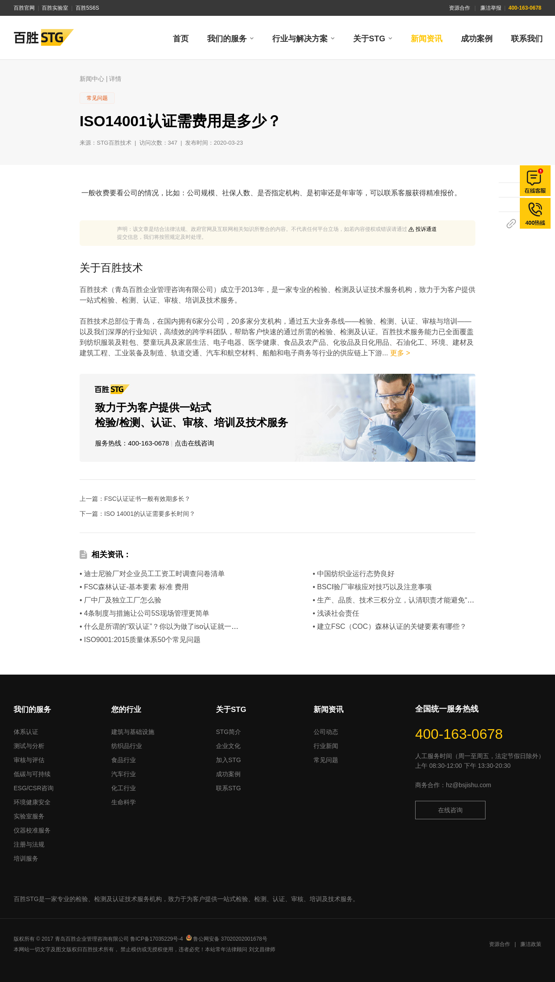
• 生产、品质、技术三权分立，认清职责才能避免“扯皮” (398, 600)
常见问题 (326, 759)
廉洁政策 (530, 944)
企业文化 (228, 745)
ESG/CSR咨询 (34, 788)
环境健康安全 (32, 802)
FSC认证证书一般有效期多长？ (147, 498)
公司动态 (326, 731)
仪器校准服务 (32, 830)
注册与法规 (29, 844)
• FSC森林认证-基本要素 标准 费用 (134, 587)
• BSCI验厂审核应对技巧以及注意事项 (372, 587)
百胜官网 (24, 8)
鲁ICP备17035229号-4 (156, 939)
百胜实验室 (55, 8)
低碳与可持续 (32, 774)
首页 (181, 38)
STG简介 (228, 731)
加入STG (228, 759)
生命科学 (123, 802)
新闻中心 (92, 78)
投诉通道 (426, 229)
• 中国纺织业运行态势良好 (353, 573)
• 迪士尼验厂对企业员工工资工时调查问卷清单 (152, 573)
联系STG (228, 788)
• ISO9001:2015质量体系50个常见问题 (140, 639)
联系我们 (527, 38)
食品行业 (123, 759)
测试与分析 (29, 745)
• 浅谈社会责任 (336, 613)
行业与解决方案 (300, 38)
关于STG (369, 38)
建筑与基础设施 (132, 731)
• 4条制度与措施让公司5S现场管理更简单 (144, 613)
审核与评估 (29, 759)
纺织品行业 (126, 745)
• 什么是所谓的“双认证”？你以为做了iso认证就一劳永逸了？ (173, 626)
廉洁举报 (490, 8)
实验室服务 (29, 816)
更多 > (400, 353)
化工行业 (123, 788)
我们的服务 (227, 38)
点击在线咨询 (194, 443)
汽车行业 (123, 774)
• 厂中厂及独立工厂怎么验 (120, 600)
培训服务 (26, 858)
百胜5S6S (87, 8)
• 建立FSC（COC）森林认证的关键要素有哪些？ (390, 626)
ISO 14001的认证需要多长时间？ (149, 513)
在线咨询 (450, 810)
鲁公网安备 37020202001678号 (226, 939)
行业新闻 (326, 745)
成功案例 (477, 38)
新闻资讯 (426, 38)
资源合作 (459, 8)
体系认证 (26, 731)
